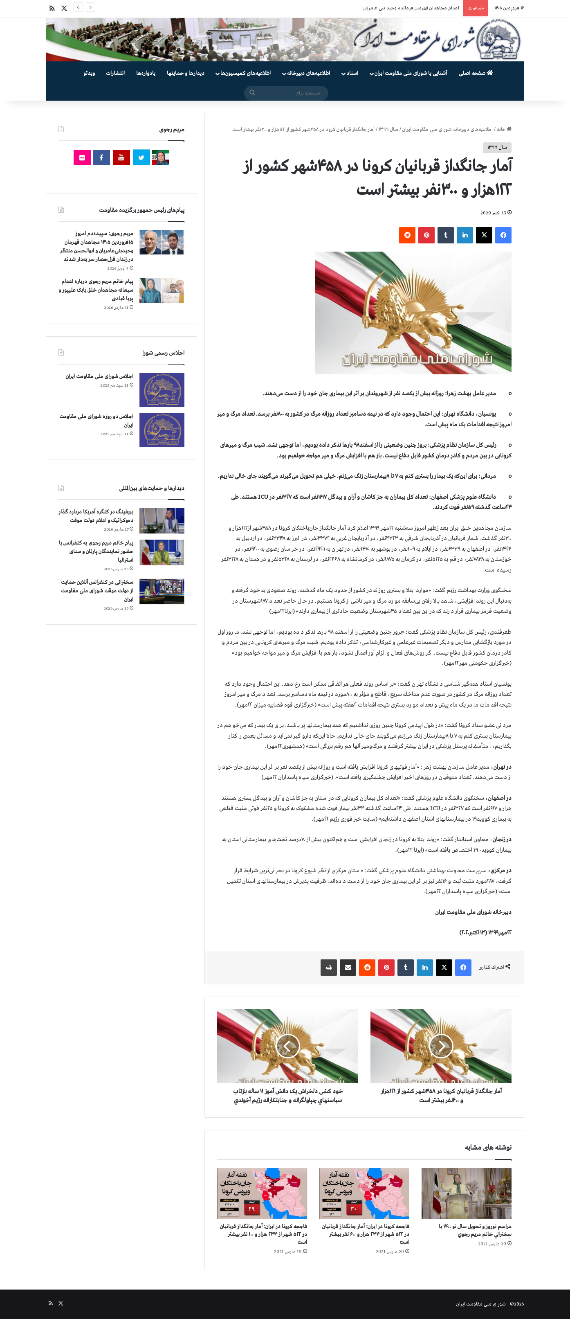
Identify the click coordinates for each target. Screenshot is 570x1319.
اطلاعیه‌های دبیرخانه (308, 73)
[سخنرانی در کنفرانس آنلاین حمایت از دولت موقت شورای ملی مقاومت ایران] (161, 591)
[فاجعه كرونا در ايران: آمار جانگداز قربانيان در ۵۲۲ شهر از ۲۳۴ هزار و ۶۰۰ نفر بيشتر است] (364, 1193)
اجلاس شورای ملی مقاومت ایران (99, 376)
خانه (504, 129)
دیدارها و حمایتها (185, 73)
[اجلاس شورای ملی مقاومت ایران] (161, 390)
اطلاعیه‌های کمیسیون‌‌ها (245, 73)
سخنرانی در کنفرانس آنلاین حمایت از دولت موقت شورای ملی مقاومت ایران (97, 591)
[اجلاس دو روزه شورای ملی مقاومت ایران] (161, 430)
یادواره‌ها (145, 73)
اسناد (352, 73)
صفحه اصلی (476, 73)
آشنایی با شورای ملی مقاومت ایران (411, 73)
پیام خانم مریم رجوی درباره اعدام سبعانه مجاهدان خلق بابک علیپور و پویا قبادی (95, 290)
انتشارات (115, 73)
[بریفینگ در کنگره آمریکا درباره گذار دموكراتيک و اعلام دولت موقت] (161, 521)
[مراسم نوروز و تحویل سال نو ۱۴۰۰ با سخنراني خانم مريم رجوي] (467, 1193)
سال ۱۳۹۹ (388, 129)
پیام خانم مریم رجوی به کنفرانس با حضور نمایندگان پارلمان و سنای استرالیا (96, 552)
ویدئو (89, 73)
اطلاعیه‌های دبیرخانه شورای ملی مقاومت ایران (447, 129)
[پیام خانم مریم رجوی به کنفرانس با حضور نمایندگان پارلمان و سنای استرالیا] (161, 552)
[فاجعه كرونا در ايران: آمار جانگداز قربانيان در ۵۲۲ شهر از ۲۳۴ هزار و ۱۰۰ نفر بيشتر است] (262, 1193)
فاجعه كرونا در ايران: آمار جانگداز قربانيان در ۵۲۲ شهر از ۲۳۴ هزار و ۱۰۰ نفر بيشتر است (263, 1234)
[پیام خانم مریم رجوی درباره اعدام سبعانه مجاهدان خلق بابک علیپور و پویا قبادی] (161, 290)
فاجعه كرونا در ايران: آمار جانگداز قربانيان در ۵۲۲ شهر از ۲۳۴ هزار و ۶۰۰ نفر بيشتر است (365, 1234)
